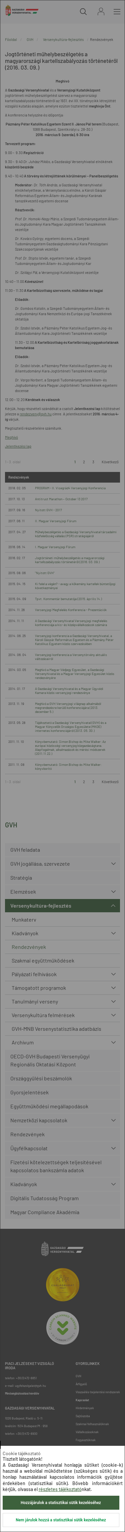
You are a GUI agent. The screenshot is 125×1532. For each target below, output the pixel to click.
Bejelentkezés (101, 11)
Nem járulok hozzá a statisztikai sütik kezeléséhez (61, 1520)
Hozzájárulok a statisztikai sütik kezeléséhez (61, 1502)
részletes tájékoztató (60, 1489)
